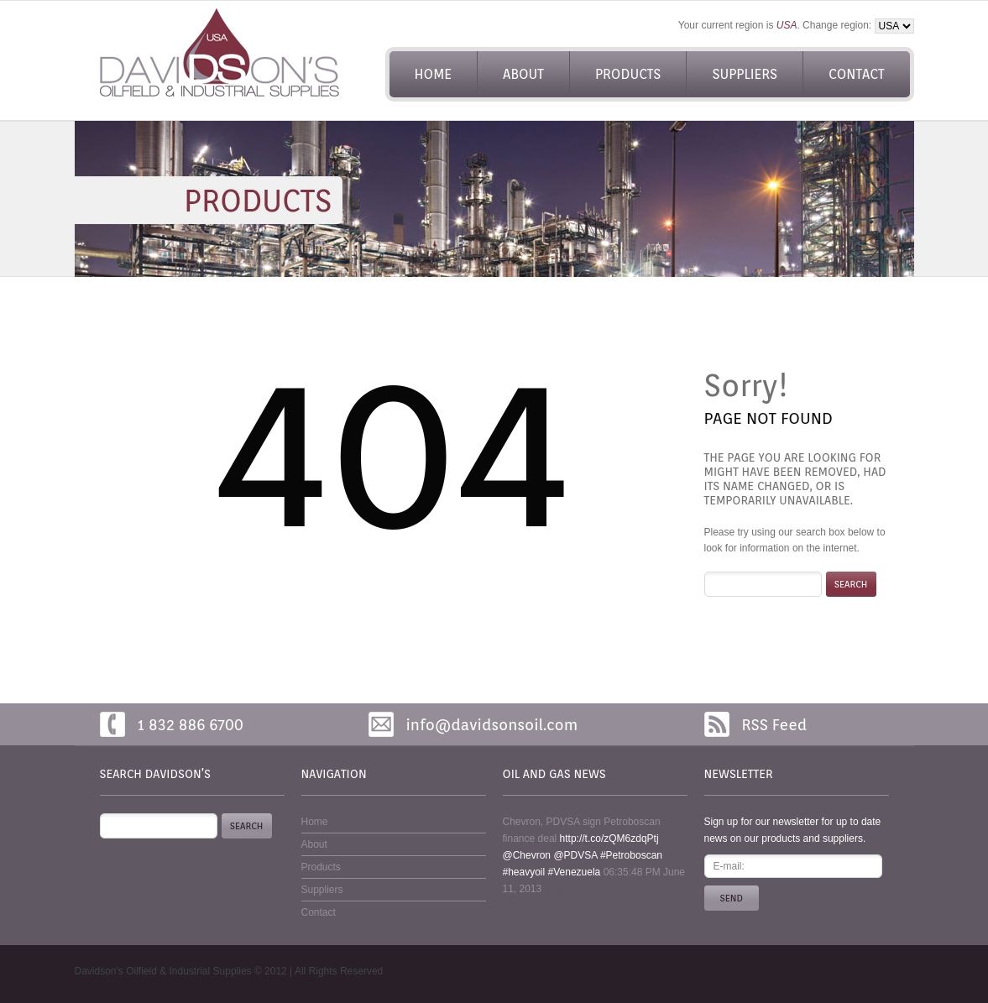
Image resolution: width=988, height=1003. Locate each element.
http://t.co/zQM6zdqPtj (609, 838)
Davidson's (99, 971)
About (523, 74)
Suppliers (744, 74)
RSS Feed (775, 725)
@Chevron (527, 855)
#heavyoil (524, 872)
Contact (856, 74)
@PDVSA (575, 855)
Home (433, 74)
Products (628, 74)
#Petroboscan (631, 855)
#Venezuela (574, 872)
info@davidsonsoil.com (492, 725)
